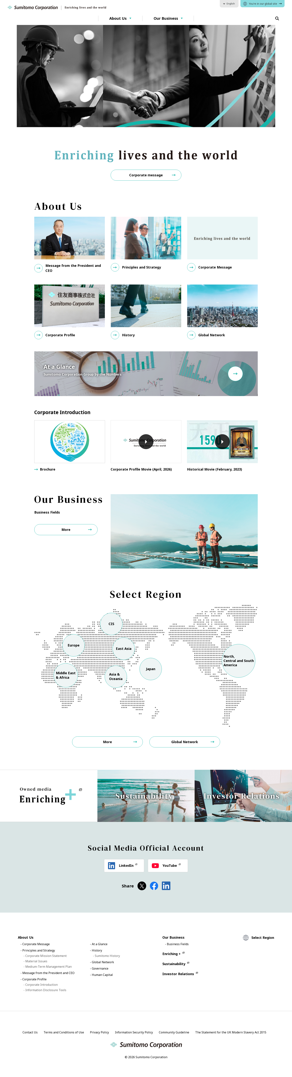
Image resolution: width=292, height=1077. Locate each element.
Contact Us (30, 1031)
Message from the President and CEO (48, 972)
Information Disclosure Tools (45, 989)
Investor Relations (178, 973)
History (97, 949)
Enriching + (171, 953)
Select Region (262, 937)
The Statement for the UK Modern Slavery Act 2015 (230, 1031)
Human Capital (102, 974)
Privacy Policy (99, 1031)
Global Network (184, 741)
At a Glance (99, 943)
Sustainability (173, 963)
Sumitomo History (107, 955)
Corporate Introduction (41, 984)
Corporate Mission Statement (46, 955)
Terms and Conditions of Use (64, 1031)
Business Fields (178, 943)
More (65, 528)
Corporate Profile (34, 978)
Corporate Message (36, 943)
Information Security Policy (134, 1031)
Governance (100, 967)
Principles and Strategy (38, 949)
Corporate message (146, 174)
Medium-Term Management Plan (48, 966)
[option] (146, 76)
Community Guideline (174, 1031)
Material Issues (36, 960)
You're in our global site (263, 3)
